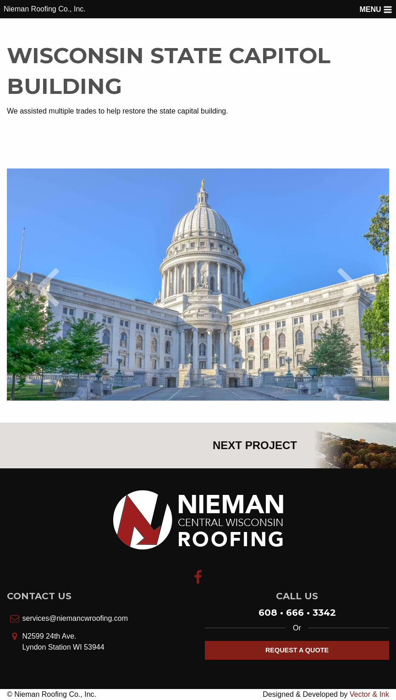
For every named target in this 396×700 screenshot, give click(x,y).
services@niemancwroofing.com (75, 618)
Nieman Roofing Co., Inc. (45, 9)
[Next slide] (349, 284)
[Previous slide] (47, 284)
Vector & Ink (369, 694)
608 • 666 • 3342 (297, 612)
